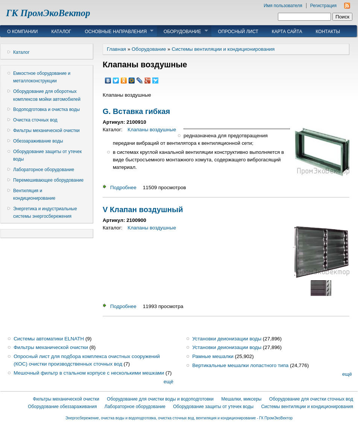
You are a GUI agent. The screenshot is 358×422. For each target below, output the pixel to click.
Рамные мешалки (213, 356)
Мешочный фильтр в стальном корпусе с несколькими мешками (89, 373)
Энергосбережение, (83, 418)
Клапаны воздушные (151, 129)
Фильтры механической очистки (46, 130)
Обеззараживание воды (38, 141)
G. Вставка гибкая (136, 111)
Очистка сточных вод (35, 120)
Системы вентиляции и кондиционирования (223, 49)
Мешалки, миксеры (241, 399)
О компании (22, 31)
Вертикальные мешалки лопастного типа (240, 365)
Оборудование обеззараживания (62, 406)
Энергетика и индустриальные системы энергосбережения (45, 212)
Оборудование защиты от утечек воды (47, 155)
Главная (116, 49)
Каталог (61, 31)
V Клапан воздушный (143, 209)
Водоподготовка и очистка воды (46, 109)
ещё (168, 381)
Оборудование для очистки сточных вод (311, 399)
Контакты (328, 31)
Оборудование (182, 31)
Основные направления (115, 31)
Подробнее (123, 187)
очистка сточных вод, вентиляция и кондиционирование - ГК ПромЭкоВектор (225, 418)
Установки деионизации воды (226, 339)
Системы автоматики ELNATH (49, 339)
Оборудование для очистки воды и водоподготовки (160, 399)
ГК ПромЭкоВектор (48, 13)
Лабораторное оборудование (43, 169)
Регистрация (323, 5)
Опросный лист (238, 31)
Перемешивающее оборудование (48, 180)
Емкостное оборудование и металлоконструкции (41, 77)
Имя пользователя (283, 5)
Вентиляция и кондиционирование (34, 194)
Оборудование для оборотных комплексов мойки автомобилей (46, 95)
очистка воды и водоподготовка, (129, 418)
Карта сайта (287, 31)
